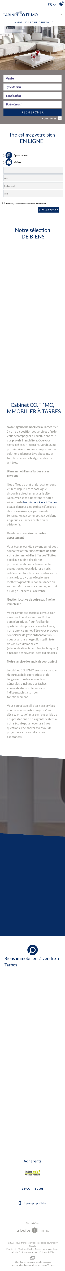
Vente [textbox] (10, 79)
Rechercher (32, 113)
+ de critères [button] (52, 118)
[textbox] (32, 87)
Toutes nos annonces (28, 1252)
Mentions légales (26, 1249)
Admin (14, 1252)
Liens (55, 1249)
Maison (12, 162)
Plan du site (11, 1249)
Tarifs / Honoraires (43, 1249)
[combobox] (32, 79)
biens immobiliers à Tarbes (40, 502)
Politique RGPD (47, 1252)
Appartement (16, 155)
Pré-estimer (48, 210)
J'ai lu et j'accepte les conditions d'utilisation (25, 203)
